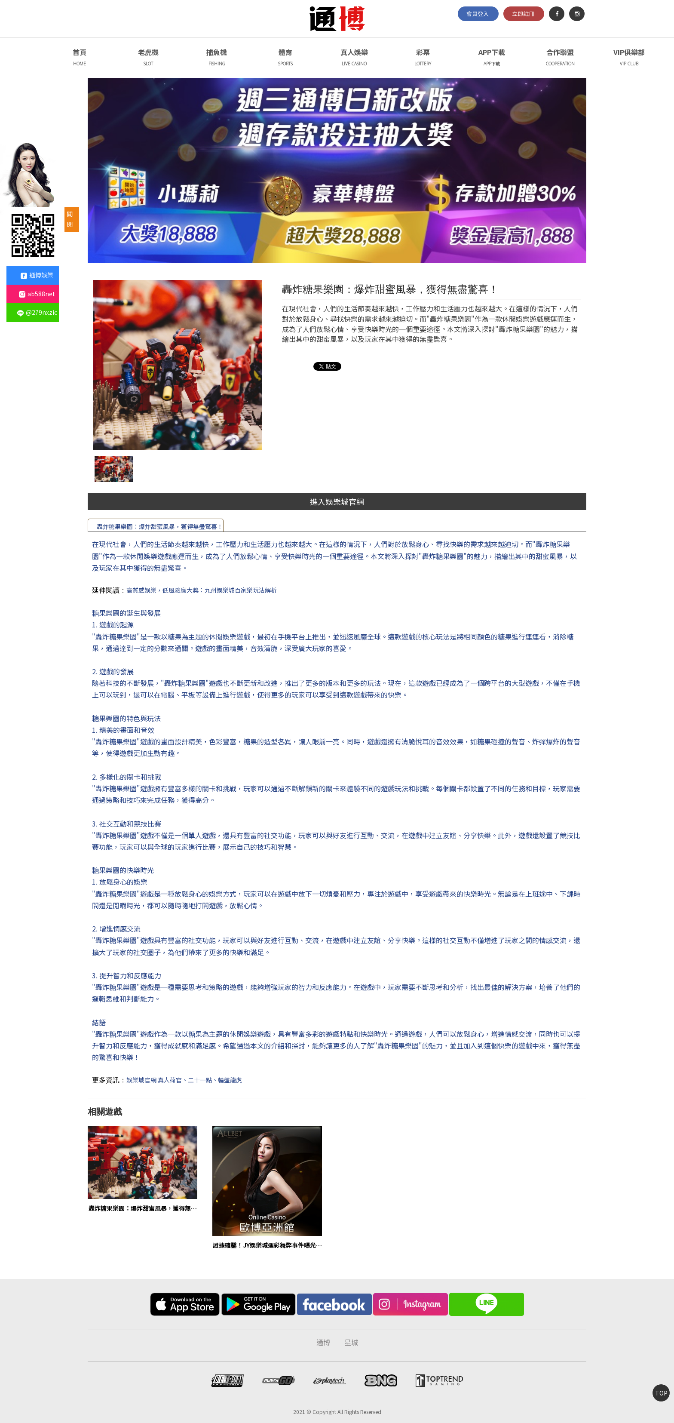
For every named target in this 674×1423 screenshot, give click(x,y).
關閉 (70, 218)
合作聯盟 (560, 58)
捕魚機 (217, 58)
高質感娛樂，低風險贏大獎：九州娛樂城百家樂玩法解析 (201, 590)
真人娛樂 (354, 58)
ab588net (37, 293)
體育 (285, 58)
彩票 (422, 58)
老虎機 (148, 58)
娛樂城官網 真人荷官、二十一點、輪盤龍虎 (184, 1080)
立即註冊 (523, 13)
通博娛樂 (37, 274)
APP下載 (491, 58)
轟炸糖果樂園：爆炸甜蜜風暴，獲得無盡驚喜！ (160, 526)
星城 (351, 1342)
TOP (661, 1393)
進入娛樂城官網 (337, 501)
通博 (323, 1342)
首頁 (79, 58)
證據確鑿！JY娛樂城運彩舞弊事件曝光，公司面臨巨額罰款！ (267, 1245)
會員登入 (477, 13)
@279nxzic (37, 312)
